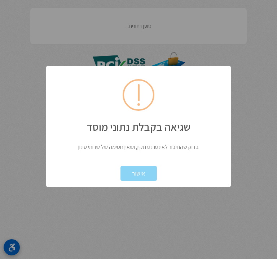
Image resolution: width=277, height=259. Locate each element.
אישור (138, 173)
